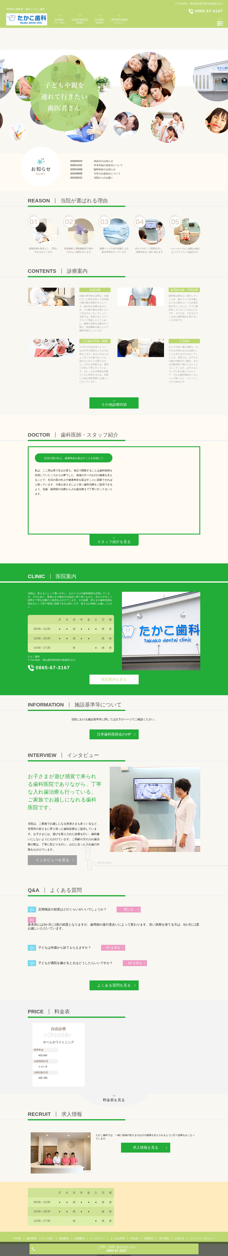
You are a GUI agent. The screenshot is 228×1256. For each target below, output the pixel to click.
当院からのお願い (103, 156)
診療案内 (79, 1216)
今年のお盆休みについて (107, 151)
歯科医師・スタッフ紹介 (40, 1216)
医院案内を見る (114, 658)
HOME (17, 1216)
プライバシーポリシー (202, 1216)
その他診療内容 (114, 383)
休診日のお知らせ (103, 139)
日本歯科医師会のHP (114, 713)
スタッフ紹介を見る (114, 520)
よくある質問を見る (114, 964)
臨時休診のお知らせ (105, 147)
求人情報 (164, 1216)
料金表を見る (114, 1078)
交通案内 (148, 1216)
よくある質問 (117, 1216)
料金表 (134, 1216)
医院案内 (64, 1216)
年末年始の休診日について (108, 143)
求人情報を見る (145, 1126)
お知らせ (179, 1216)
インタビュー (97, 1216)
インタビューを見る (52, 838)
